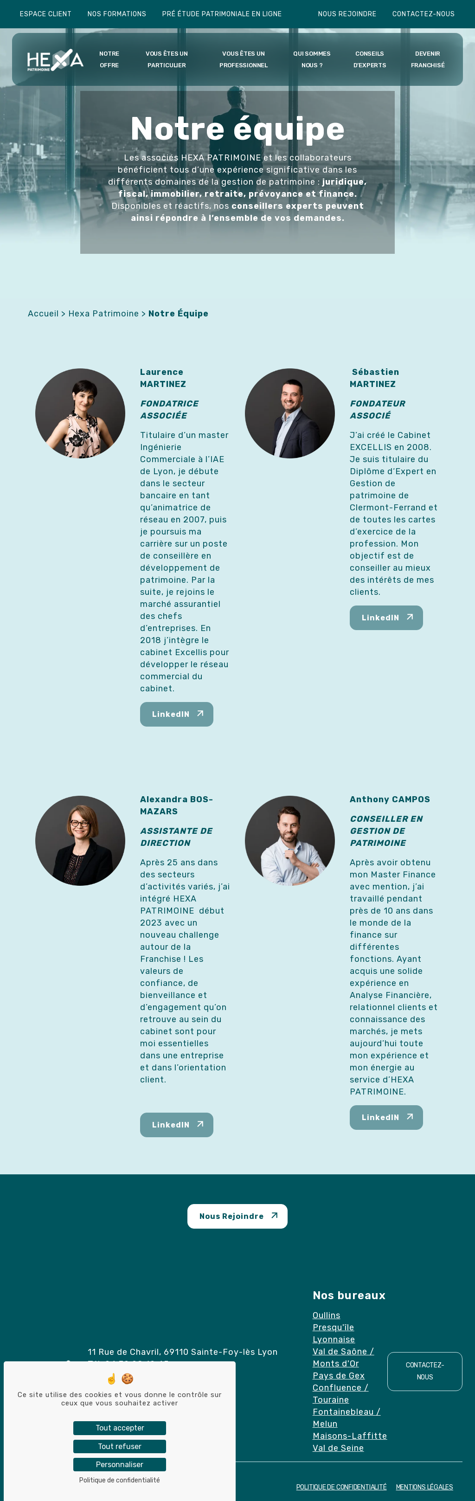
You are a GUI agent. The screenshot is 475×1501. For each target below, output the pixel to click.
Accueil (43, 314)
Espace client (46, 14)
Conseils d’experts (369, 59)
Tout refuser (119, 1446)
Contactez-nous (423, 14)
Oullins (326, 1315)
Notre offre (109, 59)
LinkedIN (171, 714)
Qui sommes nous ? (312, 59)
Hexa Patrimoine (103, 314)
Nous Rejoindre (231, 1216)
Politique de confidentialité (341, 1487)
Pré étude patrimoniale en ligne (222, 14)
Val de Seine (338, 1448)
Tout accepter (120, 1428)
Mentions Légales (424, 1487)
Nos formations (117, 14)
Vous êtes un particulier (167, 59)
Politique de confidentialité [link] (119, 1480)
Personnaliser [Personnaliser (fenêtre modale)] (119, 1464)
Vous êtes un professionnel (243, 59)
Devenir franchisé (428, 59)
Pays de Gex (339, 1376)
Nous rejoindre (347, 14)
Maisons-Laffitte (350, 1436)
